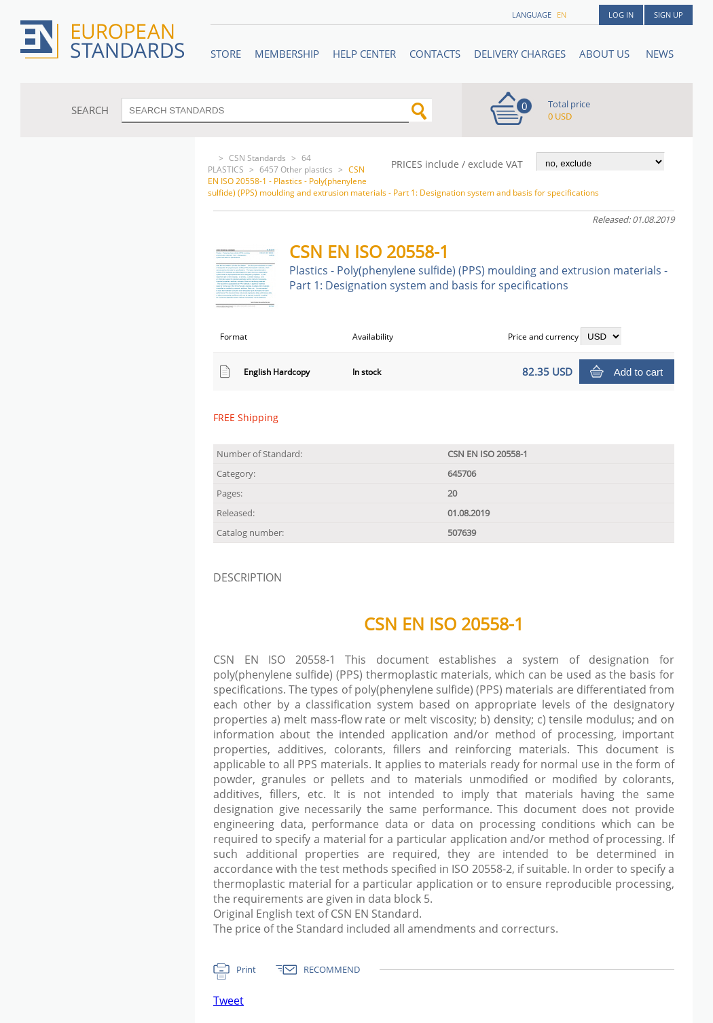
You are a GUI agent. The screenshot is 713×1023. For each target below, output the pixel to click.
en (561, 15)
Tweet (228, 1000)
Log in (621, 15)
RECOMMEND (332, 969)
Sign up (668, 15)
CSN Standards (257, 158)
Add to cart (638, 372)
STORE (226, 53)
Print (246, 969)
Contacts (434, 53)
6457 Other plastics (296, 169)
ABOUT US (605, 53)
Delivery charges (520, 53)
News (660, 53)
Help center (364, 53)
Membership (287, 53)
